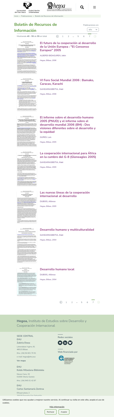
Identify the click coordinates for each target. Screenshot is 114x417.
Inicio (16, 16)
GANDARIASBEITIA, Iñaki (51, 89)
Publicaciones (26, 16)
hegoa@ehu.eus (29, 357)
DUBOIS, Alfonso (48, 201)
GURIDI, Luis (45, 137)
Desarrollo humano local (57, 269)
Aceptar (64, 412)
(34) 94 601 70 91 (28, 353)
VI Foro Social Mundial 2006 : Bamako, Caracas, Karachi (67, 82)
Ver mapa (21, 360)
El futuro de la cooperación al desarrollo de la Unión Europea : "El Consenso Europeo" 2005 (68, 46)
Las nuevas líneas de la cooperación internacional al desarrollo (65, 194)
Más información (57, 406)
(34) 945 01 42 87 (28, 380)
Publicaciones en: (91, 25)
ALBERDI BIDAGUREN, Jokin (53, 55)
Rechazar (50, 412)
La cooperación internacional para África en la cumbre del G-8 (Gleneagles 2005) (68, 155)
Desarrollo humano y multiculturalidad (67, 230)
